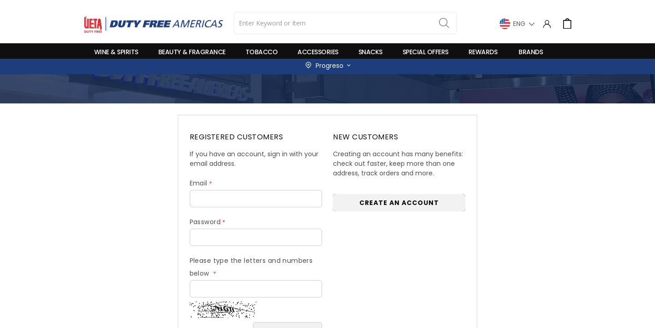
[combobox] (345, 23)
